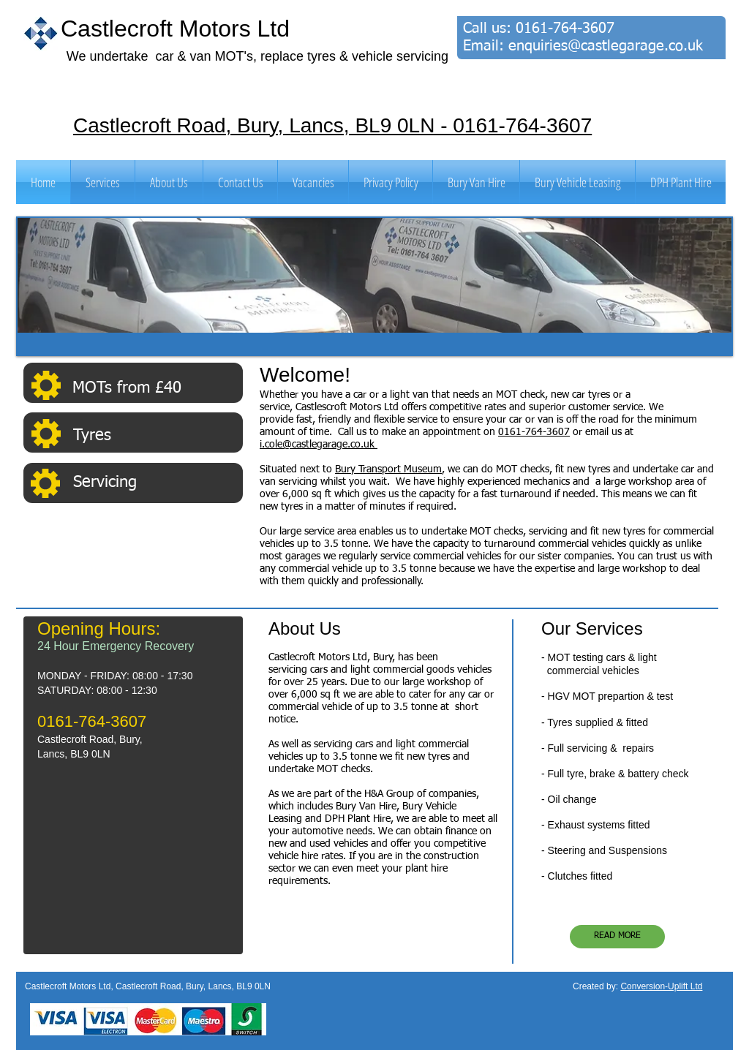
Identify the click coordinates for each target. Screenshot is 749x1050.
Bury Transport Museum (388, 469)
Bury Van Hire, (369, 806)
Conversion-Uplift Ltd (661, 986)
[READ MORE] (617, 936)
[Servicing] (157, 483)
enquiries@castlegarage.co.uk (605, 46)
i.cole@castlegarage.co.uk (318, 444)
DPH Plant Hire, (359, 819)
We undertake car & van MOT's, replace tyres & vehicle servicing (257, 56)
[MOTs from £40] (156, 388)
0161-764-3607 (565, 28)
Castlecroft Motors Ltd (175, 28)
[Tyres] (157, 436)
